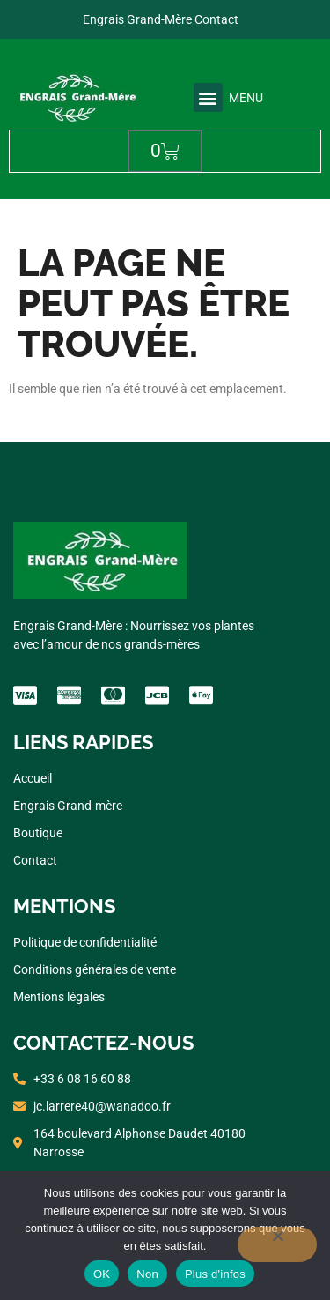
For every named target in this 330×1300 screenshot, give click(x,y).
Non (147, 1274)
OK (101, 1274)
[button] (208, 97)
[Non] (277, 1244)
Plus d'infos (215, 1274)
